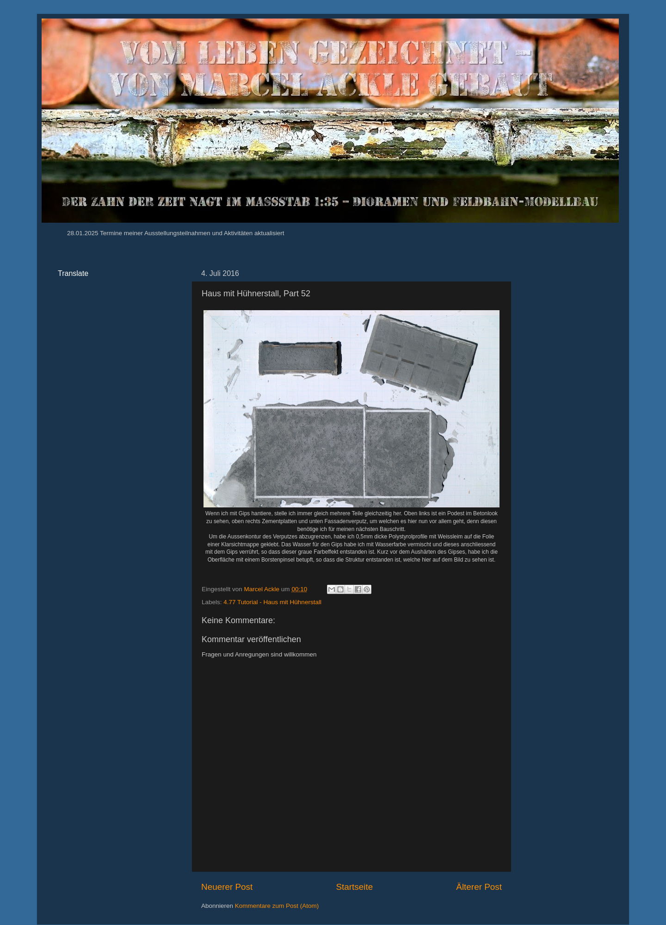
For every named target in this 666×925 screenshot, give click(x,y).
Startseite (354, 887)
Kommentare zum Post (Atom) (277, 905)
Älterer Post (479, 887)
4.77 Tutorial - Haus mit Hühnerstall (272, 602)
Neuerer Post (227, 887)
